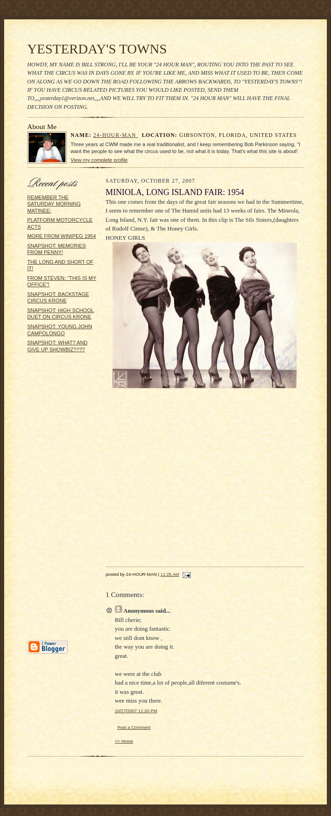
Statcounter (165, 811)
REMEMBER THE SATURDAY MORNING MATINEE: (54, 204)
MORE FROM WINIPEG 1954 (61, 236)
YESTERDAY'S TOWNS (97, 48)
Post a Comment (134, 727)
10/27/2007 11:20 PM (136, 710)
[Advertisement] (55, 499)
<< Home (124, 741)
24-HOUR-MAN (116, 135)
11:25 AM (169, 574)
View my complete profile (99, 160)
